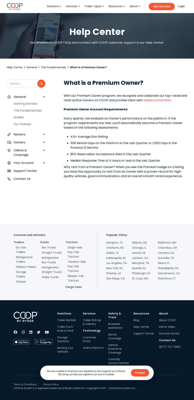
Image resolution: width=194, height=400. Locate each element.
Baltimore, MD (167, 242)
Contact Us (22, 179)
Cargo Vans (73, 287)
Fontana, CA (166, 253)
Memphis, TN (140, 263)
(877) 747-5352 (169, 347)
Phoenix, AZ (113, 273)
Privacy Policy (51, 384)
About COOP (167, 320)
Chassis (21, 282)
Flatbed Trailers (26, 267)
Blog (136, 320)
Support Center (25, 171)
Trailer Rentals (66, 320)
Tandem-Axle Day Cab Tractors (77, 266)
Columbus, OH (167, 248)
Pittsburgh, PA (141, 273)
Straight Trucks (52, 253)
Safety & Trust (114, 315)
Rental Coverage (114, 336)
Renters (19, 134)
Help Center (15, 67)
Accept (140, 373)
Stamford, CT (167, 278)
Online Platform (93, 348)
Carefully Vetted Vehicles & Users (118, 363)
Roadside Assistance (115, 326)
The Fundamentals (53, 67)
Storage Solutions (63, 339)
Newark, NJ (139, 268)
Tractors (71, 242)
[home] (15, 6)
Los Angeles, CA (116, 263)
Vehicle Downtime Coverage (115, 348)
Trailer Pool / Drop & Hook (65, 328)
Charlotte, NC (115, 248)
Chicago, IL (139, 248)
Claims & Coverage (21, 152)
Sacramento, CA (169, 273)
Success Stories (169, 333)
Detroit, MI (138, 253)
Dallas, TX (112, 253)
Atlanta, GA (139, 242)
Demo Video (167, 327)
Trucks (44, 242)
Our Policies (22, 124)
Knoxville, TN (166, 258)
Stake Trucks (50, 277)
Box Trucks (49, 247)
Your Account (24, 163)
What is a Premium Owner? (88, 67)
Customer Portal (89, 339)
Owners (19, 142)
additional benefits (157, 100)
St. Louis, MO (140, 278)
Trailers (19, 242)
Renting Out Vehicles (65, 350)
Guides (19, 117)
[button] (54, 6)
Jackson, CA (140, 258)
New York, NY (114, 268)
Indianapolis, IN (115, 258)
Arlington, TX (114, 242)
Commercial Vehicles (29, 235)
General (32, 67)
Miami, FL (164, 263)
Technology (92, 330)
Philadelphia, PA (168, 268)
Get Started (161, 6)
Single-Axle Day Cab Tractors (75, 252)
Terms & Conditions (25, 384)
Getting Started (25, 103)
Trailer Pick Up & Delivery (92, 322)
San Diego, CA (115, 278)
